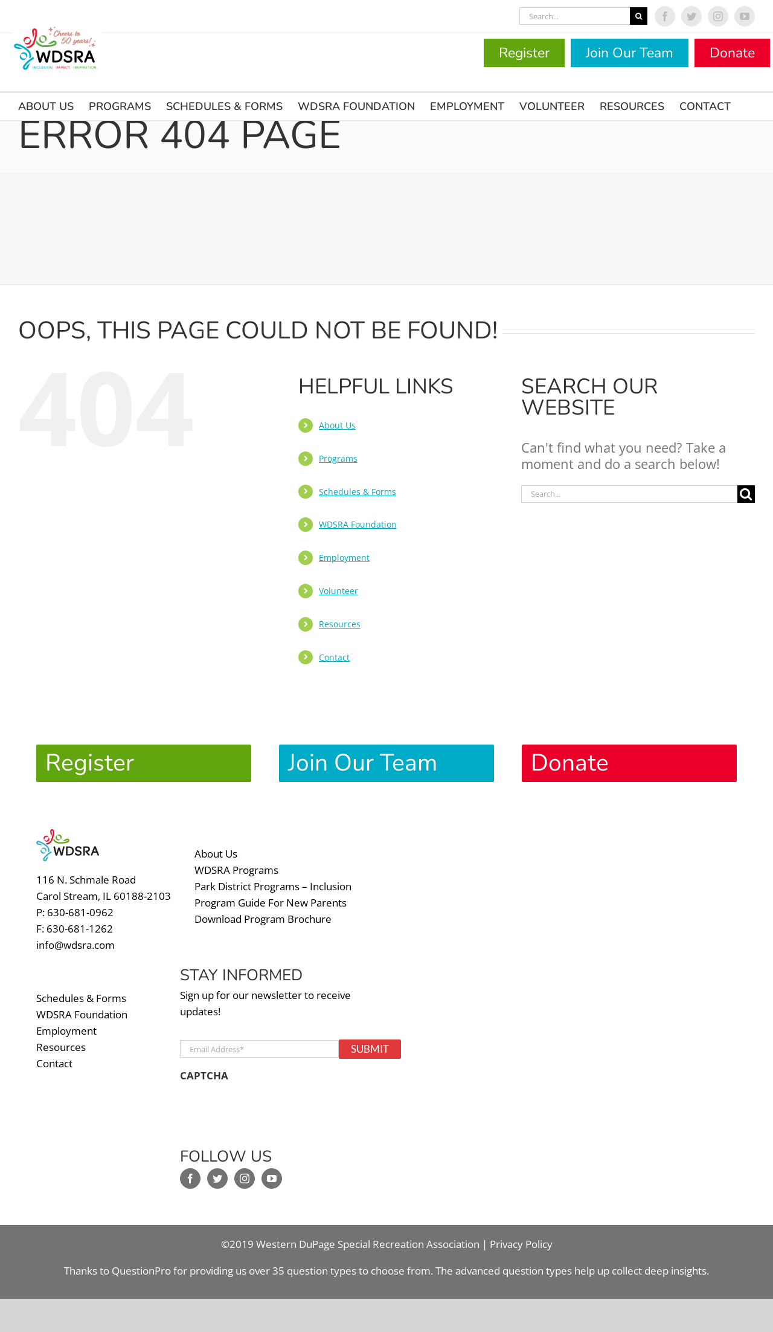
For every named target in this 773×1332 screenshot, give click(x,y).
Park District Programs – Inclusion (272, 879)
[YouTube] (271, 1172)
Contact (334, 657)
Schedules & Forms (357, 491)
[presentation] (272, 1105)
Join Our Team (629, 53)
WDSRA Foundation (358, 524)
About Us (337, 425)
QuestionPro (141, 1264)
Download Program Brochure (263, 912)
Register (524, 53)
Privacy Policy (521, 1237)
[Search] (638, 16)
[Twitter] (217, 1172)
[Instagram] (244, 1172)
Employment (344, 557)
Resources (340, 624)
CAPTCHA (204, 1069)
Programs (338, 458)
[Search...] (574, 16)
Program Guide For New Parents (270, 895)
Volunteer (338, 590)
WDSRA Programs (236, 863)
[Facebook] (190, 1172)
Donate (732, 53)
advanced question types (514, 1264)
